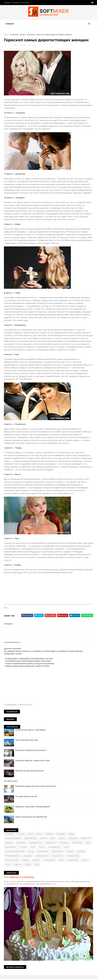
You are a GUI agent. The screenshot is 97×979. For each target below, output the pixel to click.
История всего (11, 784)
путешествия (12, 864)
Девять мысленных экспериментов (31, 820)
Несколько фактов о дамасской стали (33, 764)
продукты (39, 859)
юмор (52, 868)
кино (21, 851)
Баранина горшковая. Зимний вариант (33, 810)
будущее (61, 838)
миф (8, 855)
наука (39, 855)
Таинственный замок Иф (27, 744)
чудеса (42, 868)
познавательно (24, 859)
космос (45, 851)
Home (6, 35)
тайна (77, 864)
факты (23, 868)
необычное (51, 855)
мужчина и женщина (23, 855)
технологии (11, 868)
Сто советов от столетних (19, 880)
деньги (23, 35)
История (10, 838)
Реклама (16, 3)
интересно (64, 846)
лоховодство (76, 851)
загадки (22, 846)
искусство (10, 851)
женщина (31, 35)
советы (52, 864)
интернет (77, 846)
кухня (64, 851)
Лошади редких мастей (26, 800)
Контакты (26, 3)
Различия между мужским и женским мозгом (36, 790)
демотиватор (31, 842)
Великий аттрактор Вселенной (30, 774)
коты (55, 851)
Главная (7, 3)
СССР (30, 838)
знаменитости (49, 846)
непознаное (66, 855)
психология (69, 859)
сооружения (65, 864)
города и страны (13, 842)
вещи (71, 838)
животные (10, 846)
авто (39, 838)
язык (61, 868)
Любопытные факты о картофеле (31, 733)
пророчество (54, 859)
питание (10, 859)
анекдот (49, 838)
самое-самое (28, 864)
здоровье (34, 846)
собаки (41, 864)
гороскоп (15, 35)
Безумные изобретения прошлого (31, 754)
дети (53, 842)
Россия (21, 838)
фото (32, 868)
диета (62, 842)
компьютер (33, 851)
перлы (79, 855)
